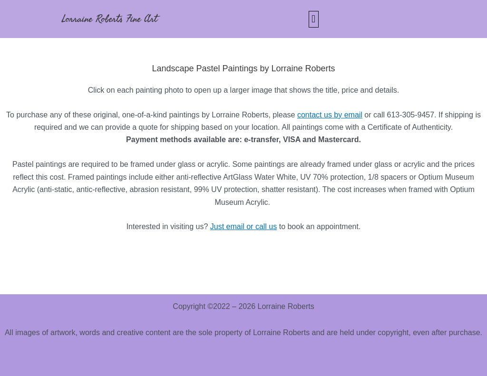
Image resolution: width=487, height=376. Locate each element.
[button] (314, 19)
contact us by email (329, 115)
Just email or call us (243, 226)
